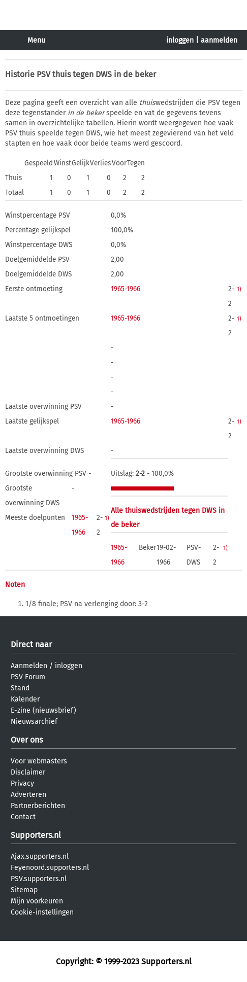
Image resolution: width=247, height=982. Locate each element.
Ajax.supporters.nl (40, 856)
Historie (20, 74)
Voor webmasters (39, 761)
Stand (20, 688)
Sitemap (24, 890)
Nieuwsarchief (34, 721)
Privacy (22, 783)
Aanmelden (29, 665)
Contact (23, 817)
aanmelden (219, 40)
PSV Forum (28, 677)
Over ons (27, 740)
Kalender (25, 699)
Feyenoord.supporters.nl (50, 867)
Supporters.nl (36, 835)
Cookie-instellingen (42, 912)
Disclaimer (28, 772)
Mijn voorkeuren (37, 901)
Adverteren (28, 794)
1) (239, 289)
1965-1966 (125, 289)
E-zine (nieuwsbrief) (43, 710)
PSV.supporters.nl (39, 878)
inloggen (180, 40)
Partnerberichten (38, 805)
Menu (36, 40)
